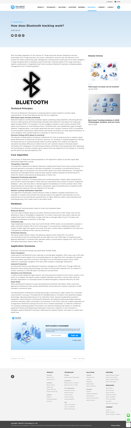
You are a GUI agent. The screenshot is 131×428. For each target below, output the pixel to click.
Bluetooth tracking (111, 394)
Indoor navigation (110, 396)
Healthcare (89, 381)
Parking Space (90, 395)
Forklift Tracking (68, 397)
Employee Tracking (69, 390)
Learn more (77, 340)
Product (40, 9)
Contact (111, 9)
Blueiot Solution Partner (112, 379)
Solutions (62, 9)
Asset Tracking (68, 394)
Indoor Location (110, 392)
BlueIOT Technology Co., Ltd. (28, 423)
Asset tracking (110, 390)
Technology (51, 9)
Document (108, 401)
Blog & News (109, 388)
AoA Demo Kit (51, 379)
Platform (49, 397)
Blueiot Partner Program (112, 375)
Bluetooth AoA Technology (71, 377)
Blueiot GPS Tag (51, 389)
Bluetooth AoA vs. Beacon (71, 382)
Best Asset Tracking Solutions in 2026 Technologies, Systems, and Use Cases (104, 120)
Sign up (74, 335)
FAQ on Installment (69, 406)
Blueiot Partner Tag (52, 391)
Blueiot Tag (50, 387)
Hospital (88, 391)
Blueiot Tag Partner (111, 381)
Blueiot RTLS (50, 377)
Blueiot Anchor (51, 385)
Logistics (88, 379)
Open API (49, 401)
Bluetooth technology (112, 403)
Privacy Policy (115, 425)
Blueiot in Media (110, 412)
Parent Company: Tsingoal (113, 414)
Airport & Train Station (92, 398)
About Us (108, 409)
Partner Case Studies (111, 377)
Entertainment (90, 383)
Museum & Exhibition (92, 393)
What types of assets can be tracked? (104, 85)
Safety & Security (91, 386)
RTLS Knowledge (110, 399)
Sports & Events (90, 400)
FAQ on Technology (69, 404)
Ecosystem (72, 9)
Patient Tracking (68, 392)
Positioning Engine (52, 399)
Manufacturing (90, 377)
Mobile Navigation (69, 399)
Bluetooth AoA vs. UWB (71, 385)
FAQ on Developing (69, 408)
